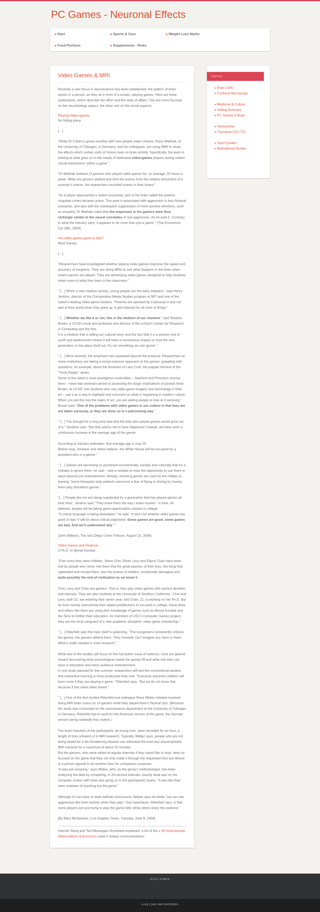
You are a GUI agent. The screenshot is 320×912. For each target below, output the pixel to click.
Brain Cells (225, 87)
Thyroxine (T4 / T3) (231, 132)
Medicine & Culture (231, 104)
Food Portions (69, 45)
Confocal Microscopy (232, 93)
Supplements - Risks (130, 45)
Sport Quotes (227, 143)
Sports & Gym (124, 34)
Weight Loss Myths (184, 34)
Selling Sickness (229, 110)
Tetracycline (225, 126)
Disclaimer (160, 879)
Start (61, 34)
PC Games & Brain (231, 115)
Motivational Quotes (231, 148)
